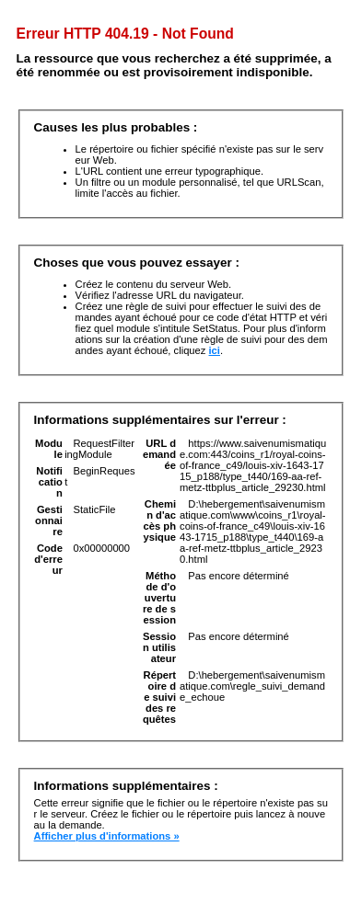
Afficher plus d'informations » (107, 835)
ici (214, 350)
